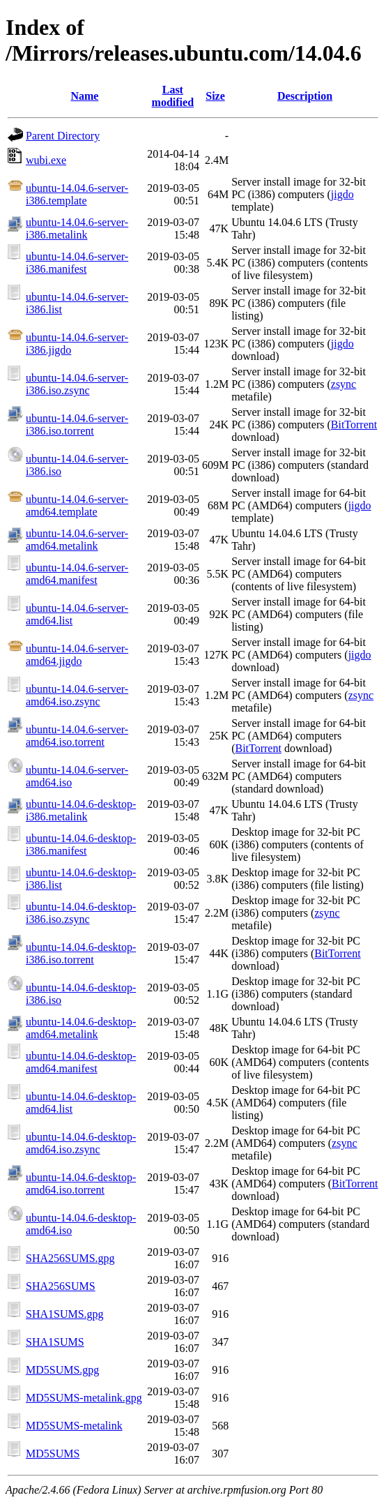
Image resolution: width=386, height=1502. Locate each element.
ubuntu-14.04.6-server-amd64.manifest (77, 574)
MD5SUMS (52, 1453)
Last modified (173, 96)
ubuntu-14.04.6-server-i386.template (77, 194)
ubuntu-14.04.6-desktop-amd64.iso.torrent (81, 1183)
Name (84, 96)
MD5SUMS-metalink (74, 1426)
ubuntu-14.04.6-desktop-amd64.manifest (81, 1062)
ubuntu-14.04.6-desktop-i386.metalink (81, 810)
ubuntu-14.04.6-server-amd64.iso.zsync (77, 695)
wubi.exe (46, 160)
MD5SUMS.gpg (62, 1370)
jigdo (342, 194)
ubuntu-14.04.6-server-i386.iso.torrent (77, 424)
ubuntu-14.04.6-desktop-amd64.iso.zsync (81, 1143)
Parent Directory (63, 136)
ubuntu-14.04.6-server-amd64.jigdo (77, 655)
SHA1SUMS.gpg (65, 1314)
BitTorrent (354, 424)
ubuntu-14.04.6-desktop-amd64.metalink (81, 1028)
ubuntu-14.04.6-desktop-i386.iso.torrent (81, 953)
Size (215, 96)
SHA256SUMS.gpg (70, 1258)
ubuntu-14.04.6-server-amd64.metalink (77, 539)
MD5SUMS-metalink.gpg (84, 1398)
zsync (343, 384)
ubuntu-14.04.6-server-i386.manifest (77, 262)
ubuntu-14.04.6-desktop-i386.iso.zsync (81, 913)
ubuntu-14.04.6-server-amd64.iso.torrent (77, 735)
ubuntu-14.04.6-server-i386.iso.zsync (77, 384)
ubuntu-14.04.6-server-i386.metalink (77, 228)
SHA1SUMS (55, 1342)
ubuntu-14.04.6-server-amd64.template (77, 505)
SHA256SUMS (60, 1286)
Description (304, 96)
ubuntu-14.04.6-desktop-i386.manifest (81, 844)
